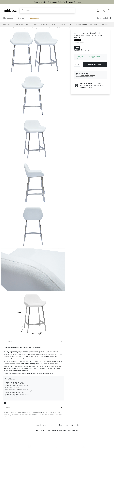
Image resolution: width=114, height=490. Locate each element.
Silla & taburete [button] (18, 24)
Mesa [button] (35, 24)
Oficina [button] (28, 24)
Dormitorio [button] (62, 24)
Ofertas (21, 18)
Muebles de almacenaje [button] (48, 24)
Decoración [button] (104, 24)
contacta (92, 75)
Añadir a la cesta (94, 64)
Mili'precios (33, 18)
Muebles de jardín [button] (81, 24)
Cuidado (7, 408)
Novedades (8, 18)
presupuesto (85, 75)
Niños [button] (70, 24)
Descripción (8, 341)
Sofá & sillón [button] (6, 24)
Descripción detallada (79, 42)
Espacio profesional (104, 18)
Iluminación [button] (93, 24)
